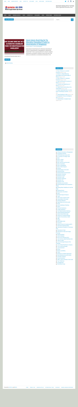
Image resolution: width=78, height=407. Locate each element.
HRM (58, 218)
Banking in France (61, 175)
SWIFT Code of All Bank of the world (65, 259)
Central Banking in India (62, 94)
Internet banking (60, 234)
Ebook (58, 203)
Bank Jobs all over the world (63, 162)
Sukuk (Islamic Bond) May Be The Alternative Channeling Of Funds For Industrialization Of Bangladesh (38, 42)
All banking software (61, 153)
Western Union (49, 1)
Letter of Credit (60, 240)
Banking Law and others (62, 183)
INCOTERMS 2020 (61, 221)
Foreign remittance (61, 209)
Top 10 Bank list (60, 261)
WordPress (11, 387)
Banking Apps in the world (62, 169)
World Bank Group (61, 264)
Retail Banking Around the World (64, 255)
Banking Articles (60, 171)
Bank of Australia (61, 163)
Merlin (16, 387)
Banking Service (14, 1)
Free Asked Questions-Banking (63, 211)
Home (5, 1)
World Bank (41, 1)
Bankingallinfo (39, 46)
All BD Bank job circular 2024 (63, 155)
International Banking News (63, 225)
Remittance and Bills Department (64, 253)
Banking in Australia (61, 174)
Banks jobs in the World (62, 191)
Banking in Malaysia (61, 178)
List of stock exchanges (62, 246)
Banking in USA (60, 181)
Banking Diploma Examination (63, 172)
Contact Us (25, 1)
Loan (36, 1)
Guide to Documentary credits (63, 216)
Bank (9, 1)
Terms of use (32, 387)
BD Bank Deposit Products (63, 194)
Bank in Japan (60, 159)
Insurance (59, 222)
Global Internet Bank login (62, 214)
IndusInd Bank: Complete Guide (64, 98)
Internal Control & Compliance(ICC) (64, 224)
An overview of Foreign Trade (63, 156)
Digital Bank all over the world (63, 202)
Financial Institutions (61, 208)
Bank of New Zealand (62, 166)
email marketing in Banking (63, 205)
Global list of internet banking (63, 215)
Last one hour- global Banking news (65, 239)
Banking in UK (60, 180)
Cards (58, 196)
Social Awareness (61, 258)
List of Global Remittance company (64, 244)
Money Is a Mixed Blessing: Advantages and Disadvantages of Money (63, 75)
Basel (58, 193)
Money (58, 249)
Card (21, 1)
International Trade (61, 230)
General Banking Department (63, 212)
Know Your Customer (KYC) (63, 237)
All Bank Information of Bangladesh (65, 152)
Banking (59, 168)
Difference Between (61, 200)
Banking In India (60, 177)
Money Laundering (61, 250)
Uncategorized (60, 262)
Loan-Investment (60, 247)
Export (58, 206)
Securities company (61, 256)
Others (58, 252)
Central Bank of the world (62, 199)
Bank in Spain (60, 161)
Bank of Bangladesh (61, 165)
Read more (7, 59)
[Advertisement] (29, 30)
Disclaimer (31, 1)
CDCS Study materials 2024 (63, 197)
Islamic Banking (10, 63)
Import (58, 219)
